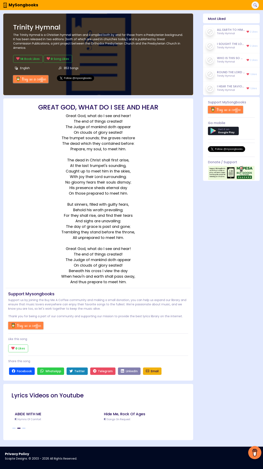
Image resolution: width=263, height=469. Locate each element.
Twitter (77, 371)
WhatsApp (50, 371)
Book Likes (28, 58)
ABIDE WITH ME (28, 414)
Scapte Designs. (16, 458)
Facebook (22, 371)
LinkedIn (129, 371)
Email (152, 371)
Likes (18, 348)
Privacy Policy (17, 454)
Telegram (103, 371)
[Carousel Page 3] (23, 428)
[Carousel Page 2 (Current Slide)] (19, 428)
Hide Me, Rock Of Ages (124, 414)
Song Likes (58, 58)
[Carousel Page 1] (14, 428)
